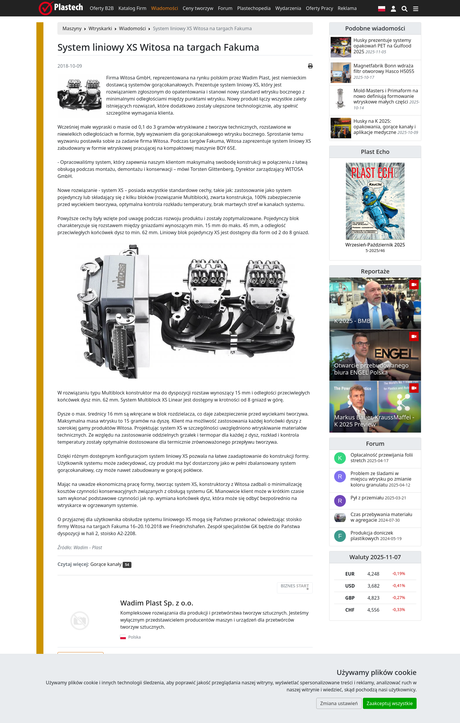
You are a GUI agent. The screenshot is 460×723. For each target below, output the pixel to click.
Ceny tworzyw (198, 8)
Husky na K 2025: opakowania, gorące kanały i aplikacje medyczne (385, 126)
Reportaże (375, 271)
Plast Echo (375, 152)
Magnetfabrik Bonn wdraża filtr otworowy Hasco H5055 (384, 68)
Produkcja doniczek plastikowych (376, 536)
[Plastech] (61, 8)
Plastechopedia (253, 8)
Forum (225, 8)
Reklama (347, 8)
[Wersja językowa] (382, 8)
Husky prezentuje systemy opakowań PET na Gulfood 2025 (382, 46)
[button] (393, 8)
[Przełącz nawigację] (415, 8)
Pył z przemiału (378, 497)
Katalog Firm (132, 8)
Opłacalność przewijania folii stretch (382, 458)
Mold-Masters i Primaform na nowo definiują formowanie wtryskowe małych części (386, 96)
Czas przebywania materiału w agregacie (381, 517)
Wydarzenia (288, 8)
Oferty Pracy (319, 8)
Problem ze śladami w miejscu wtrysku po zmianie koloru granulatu (381, 479)
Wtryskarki (100, 28)
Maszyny (72, 28)
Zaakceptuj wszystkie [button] (390, 703)
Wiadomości (164, 8)
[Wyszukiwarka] (404, 8)
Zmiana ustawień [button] (339, 703)
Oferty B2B (102, 8)
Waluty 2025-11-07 (375, 557)
